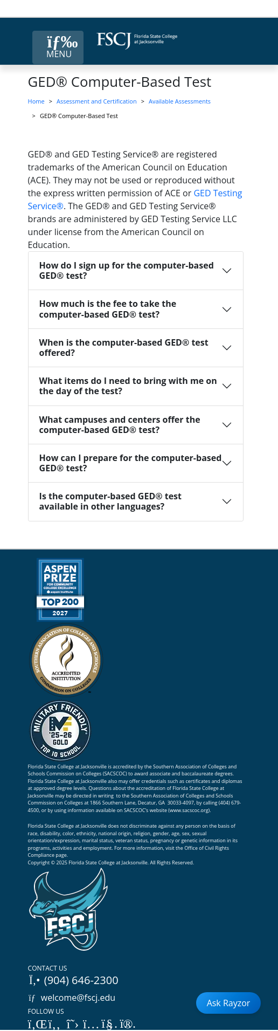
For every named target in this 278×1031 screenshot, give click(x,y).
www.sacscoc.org (189, 810)
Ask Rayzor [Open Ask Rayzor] (229, 1003)
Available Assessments (180, 101)
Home (36, 101)
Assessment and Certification (97, 101)
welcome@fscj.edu (72, 997)
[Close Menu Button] (58, 47)
